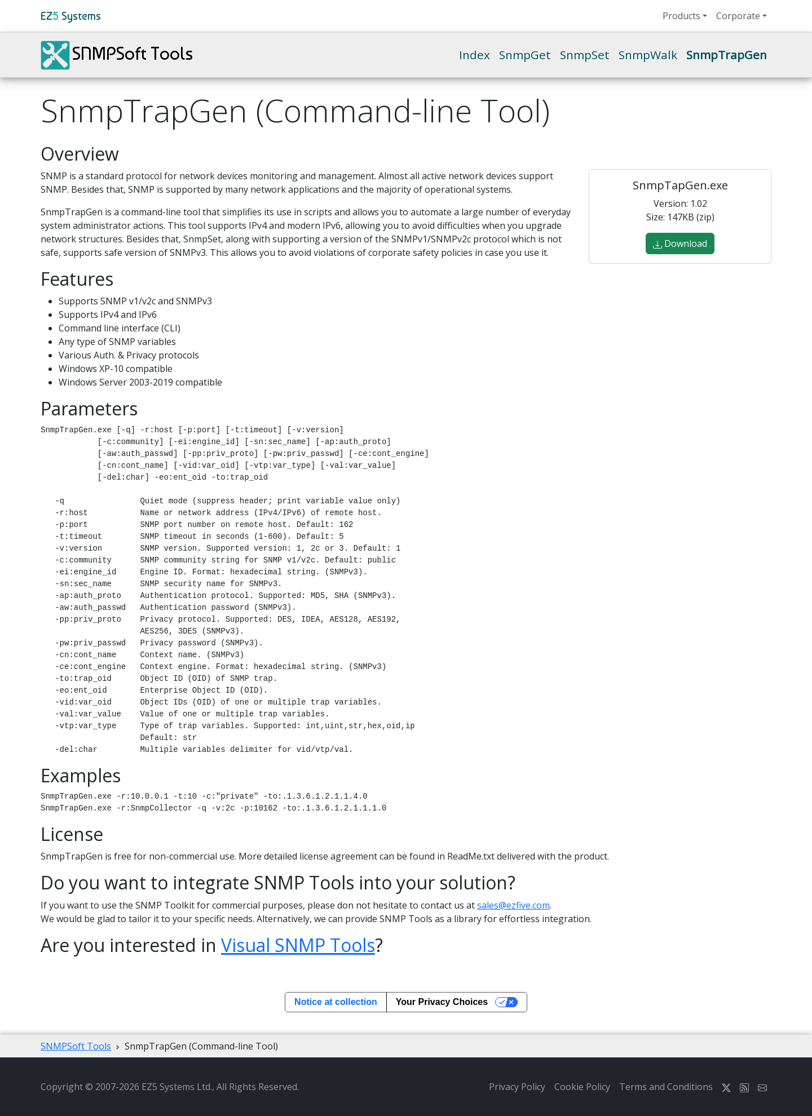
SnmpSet (585, 55)
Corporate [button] (738, 16)
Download (680, 243)
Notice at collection (335, 1002)
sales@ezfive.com (513, 905)
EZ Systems (71, 16)
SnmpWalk (648, 55)
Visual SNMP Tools (298, 945)
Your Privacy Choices (442, 1002)
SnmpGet (525, 55)
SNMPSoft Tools (117, 55)
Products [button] (681, 16)
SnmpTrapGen (726, 55)
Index (474, 55)
